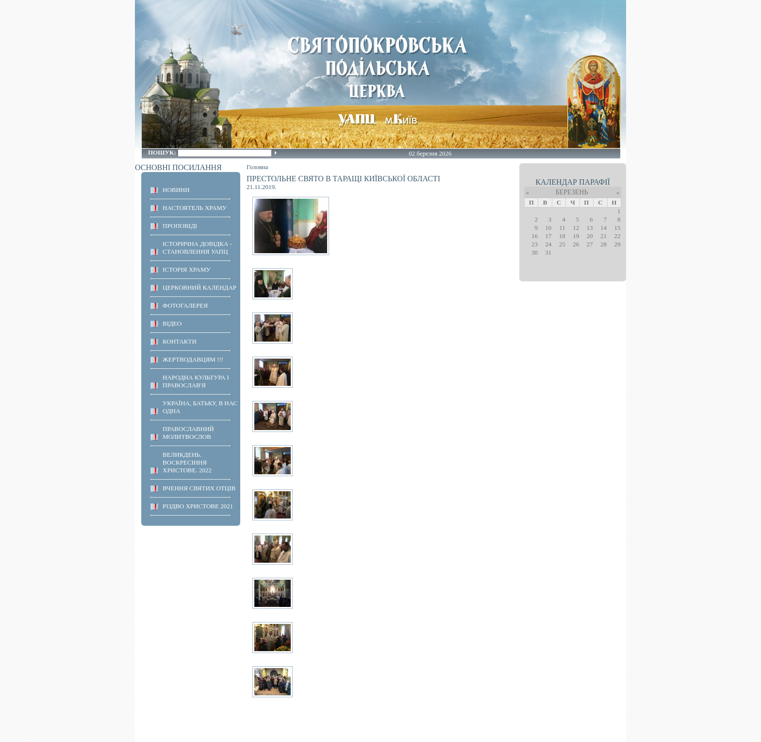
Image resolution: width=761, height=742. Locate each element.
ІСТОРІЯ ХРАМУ (187, 269)
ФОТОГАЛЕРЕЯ (185, 305)
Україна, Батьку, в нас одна (200, 406)
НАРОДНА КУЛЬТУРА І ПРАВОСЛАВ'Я (196, 381)
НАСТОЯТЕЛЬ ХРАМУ (195, 207)
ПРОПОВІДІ (180, 225)
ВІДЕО (172, 323)
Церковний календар (199, 287)
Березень (572, 192)
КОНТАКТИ (180, 341)
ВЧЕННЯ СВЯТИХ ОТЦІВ (199, 488)
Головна (257, 167)
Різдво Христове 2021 (198, 506)
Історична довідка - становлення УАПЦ (197, 247)
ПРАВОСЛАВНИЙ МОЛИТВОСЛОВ (188, 432)
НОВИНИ (176, 189)
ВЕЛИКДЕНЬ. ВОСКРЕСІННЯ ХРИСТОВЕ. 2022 (187, 462)
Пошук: (163, 152)
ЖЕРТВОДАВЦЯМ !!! (193, 359)
